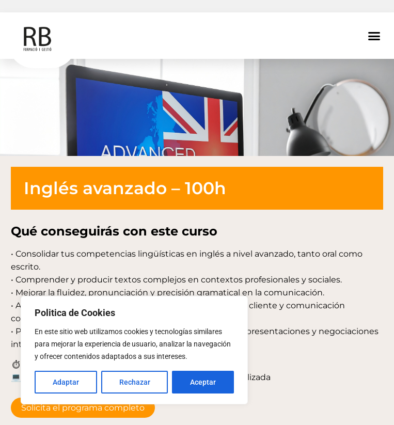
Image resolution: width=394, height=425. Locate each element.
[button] (374, 35)
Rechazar (134, 382)
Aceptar (203, 382)
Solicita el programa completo (83, 408)
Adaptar (66, 382)
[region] (134, 350)
